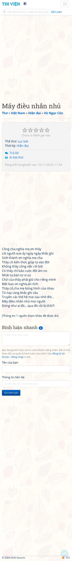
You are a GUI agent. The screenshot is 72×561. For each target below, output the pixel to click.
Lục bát (23, 141)
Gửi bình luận (11, 392)
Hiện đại (23, 146)
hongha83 (24, 165)
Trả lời (14, 153)
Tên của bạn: (10, 362)
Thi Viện (11, 3)
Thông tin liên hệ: (13, 377)
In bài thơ (16, 157)
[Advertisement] (36, 58)
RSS (66, 557)
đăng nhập (17, 357)
